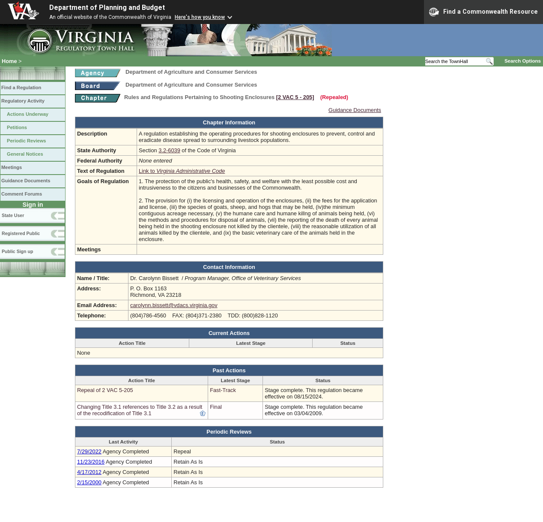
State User (13, 215)
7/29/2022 (89, 451)
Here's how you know (200, 17)
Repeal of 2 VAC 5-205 (105, 390)
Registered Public (21, 233)
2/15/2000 (89, 482)
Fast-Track (223, 390)
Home (9, 61)
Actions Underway (27, 114)
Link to (182, 171)
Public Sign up (17, 251)
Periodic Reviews (26, 140)
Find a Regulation (21, 87)
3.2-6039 (169, 150)
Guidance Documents (25, 180)
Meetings (11, 167)
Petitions (17, 127)
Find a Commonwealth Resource (483, 12)
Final (216, 407)
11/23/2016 (90, 462)
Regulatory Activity (23, 100)
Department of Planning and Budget (107, 7)
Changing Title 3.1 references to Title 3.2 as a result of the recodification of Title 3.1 (139, 410)
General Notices (25, 154)
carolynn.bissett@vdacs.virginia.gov (174, 305)
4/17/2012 (89, 472)
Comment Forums (21, 193)
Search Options (522, 60)
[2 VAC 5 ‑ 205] (295, 97)
